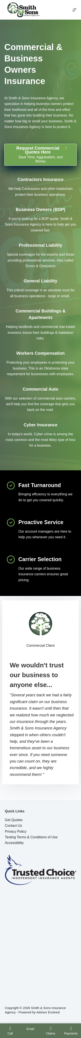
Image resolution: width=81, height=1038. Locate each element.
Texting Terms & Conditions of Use (31, 837)
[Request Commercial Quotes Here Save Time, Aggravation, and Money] (40, 155)
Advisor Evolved (48, 1012)
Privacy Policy (16, 831)
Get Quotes (14, 820)
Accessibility (14, 843)
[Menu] (74, 10)
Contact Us (13, 825)
